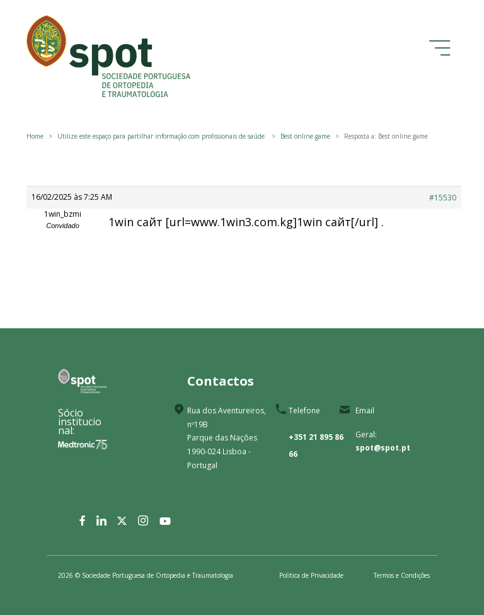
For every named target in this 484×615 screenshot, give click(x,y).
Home (34, 136)
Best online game (305, 136)
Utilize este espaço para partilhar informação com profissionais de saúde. (162, 136)
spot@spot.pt (382, 447)
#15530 (442, 197)
